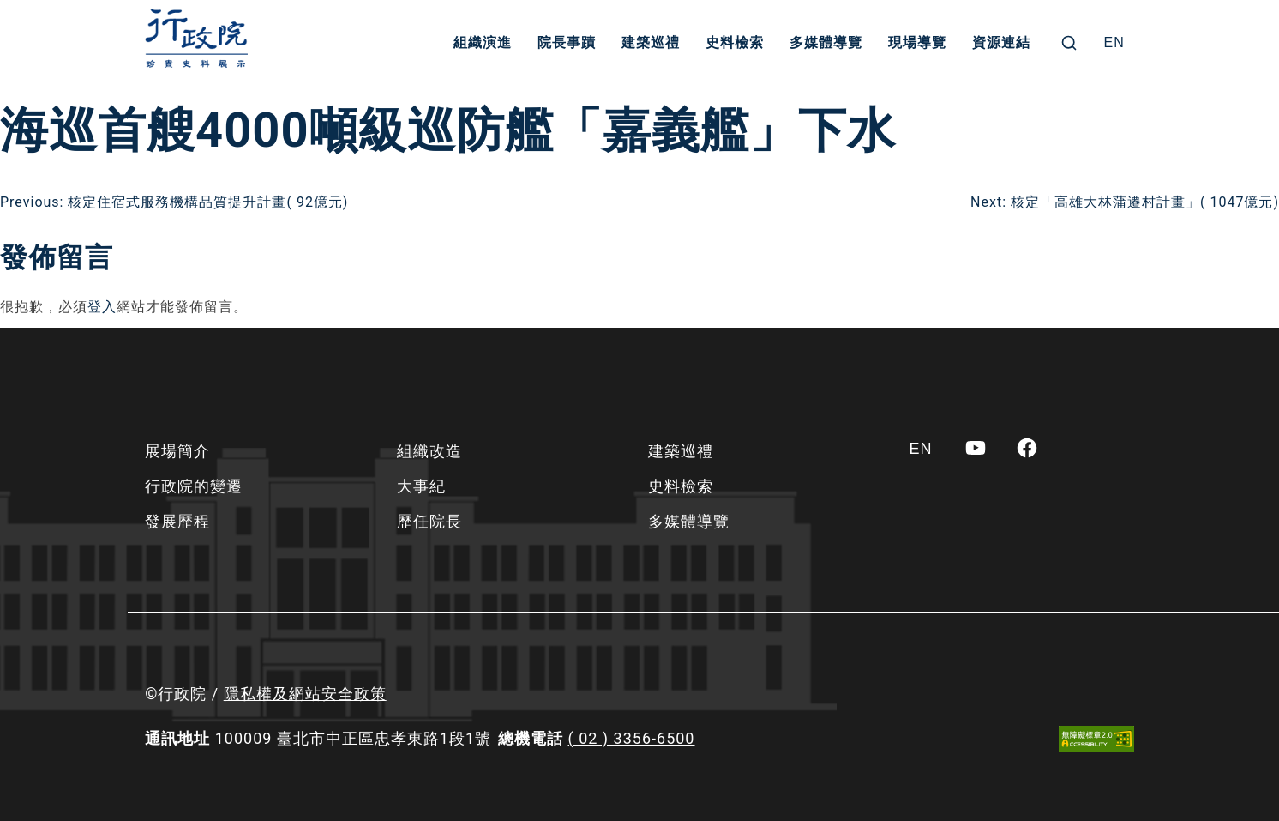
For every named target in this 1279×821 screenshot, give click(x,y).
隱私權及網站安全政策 (305, 694)
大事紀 (421, 486)
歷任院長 (429, 521)
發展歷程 (177, 521)
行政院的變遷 (194, 486)
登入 (102, 307)
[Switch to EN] (1114, 43)
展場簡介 (177, 451)
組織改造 (429, 451)
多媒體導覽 (826, 42)
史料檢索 (735, 42)
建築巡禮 (650, 42)
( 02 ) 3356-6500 (631, 738)
